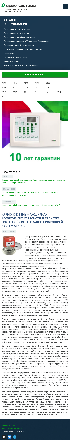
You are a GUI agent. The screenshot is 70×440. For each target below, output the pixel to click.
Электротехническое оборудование (21, 65)
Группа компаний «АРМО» (12, 429)
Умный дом (9, 53)
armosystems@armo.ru (11, 425)
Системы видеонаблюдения (17, 29)
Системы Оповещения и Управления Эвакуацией (26, 41)
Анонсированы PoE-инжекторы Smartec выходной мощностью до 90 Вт (31, 205)
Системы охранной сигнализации (19, 45)
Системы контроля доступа (16, 33)
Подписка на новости (35, 74)
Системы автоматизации (15, 57)
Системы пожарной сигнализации (19, 37)
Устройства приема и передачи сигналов (23, 49)
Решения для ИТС (12, 61)
